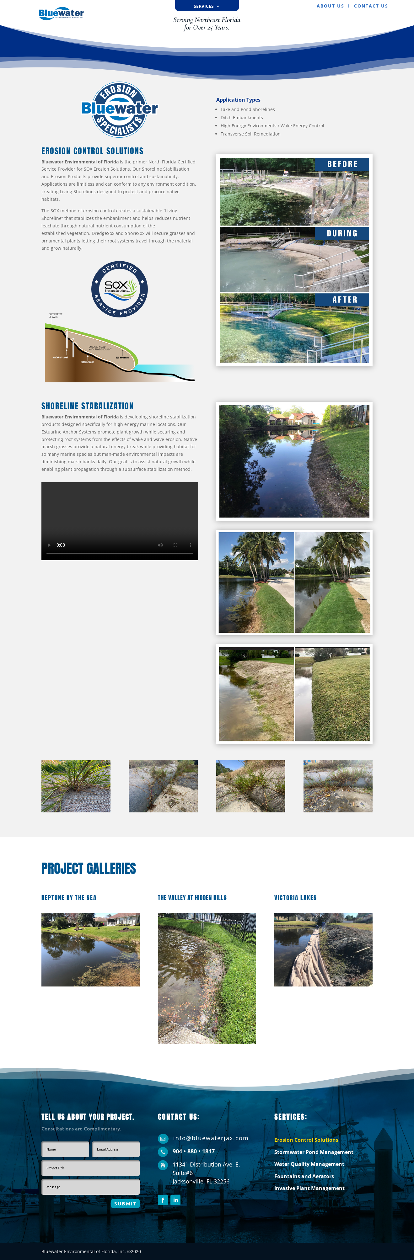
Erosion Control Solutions (306, 1139)
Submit (125, 1203)
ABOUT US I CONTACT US (352, 6)
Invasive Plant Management (309, 1188)
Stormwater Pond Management (313, 1152)
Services (204, 6)
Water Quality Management (309, 1164)
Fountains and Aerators (304, 1176)
